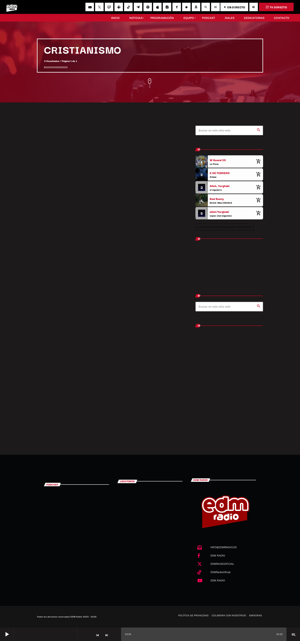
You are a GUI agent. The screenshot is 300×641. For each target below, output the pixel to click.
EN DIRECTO (234, 7)
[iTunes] (157, 7)
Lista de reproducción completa (224, 227)
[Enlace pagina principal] (12, 7)
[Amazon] (196, 7)
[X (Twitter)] (99, 7)
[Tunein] (118, 7)
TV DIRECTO (276, 7)
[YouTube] (89, 7)
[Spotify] (147, 7)
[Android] (186, 7)
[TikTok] (128, 7)
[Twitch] (109, 7)
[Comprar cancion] (258, 161)
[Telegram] (138, 7)
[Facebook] (176, 7)
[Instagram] (167, 7)
